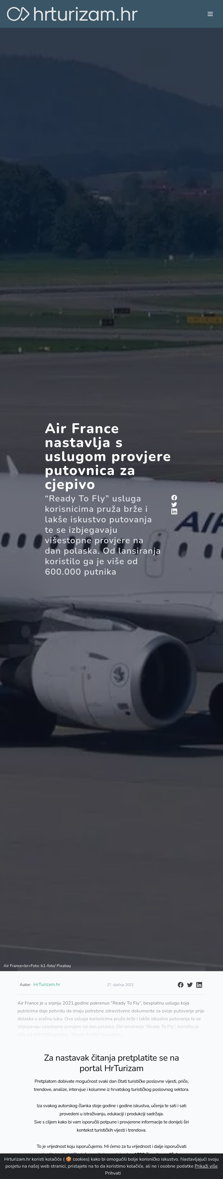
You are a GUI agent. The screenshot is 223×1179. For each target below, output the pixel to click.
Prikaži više (206, 1166)
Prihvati (113, 1173)
